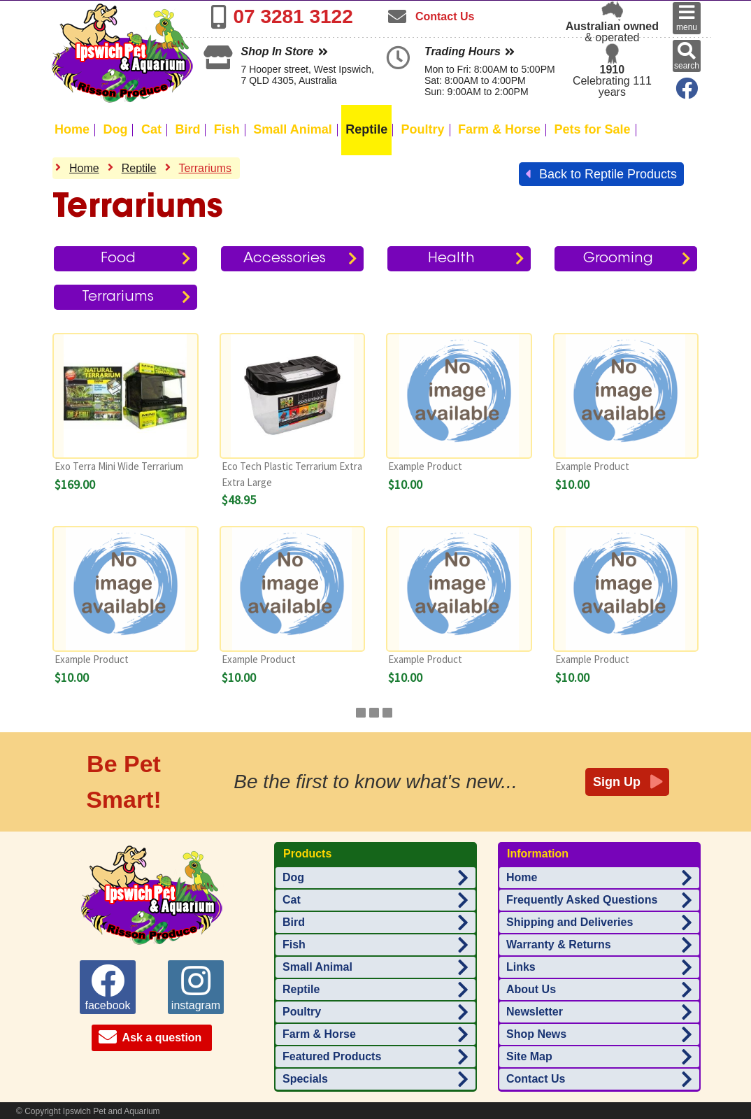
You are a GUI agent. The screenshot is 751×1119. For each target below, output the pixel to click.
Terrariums (205, 168)
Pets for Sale (593, 129)
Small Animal (292, 129)
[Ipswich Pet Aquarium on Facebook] (684, 93)
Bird (187, 129)
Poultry (423, 129)
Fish (227, 129)
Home (72, 129)
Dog (115, 129)
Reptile (366, 129)
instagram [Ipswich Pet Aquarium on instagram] (195, 987)
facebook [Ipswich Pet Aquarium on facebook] (108, 987)
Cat (151, 129)
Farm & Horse (499, 129)
